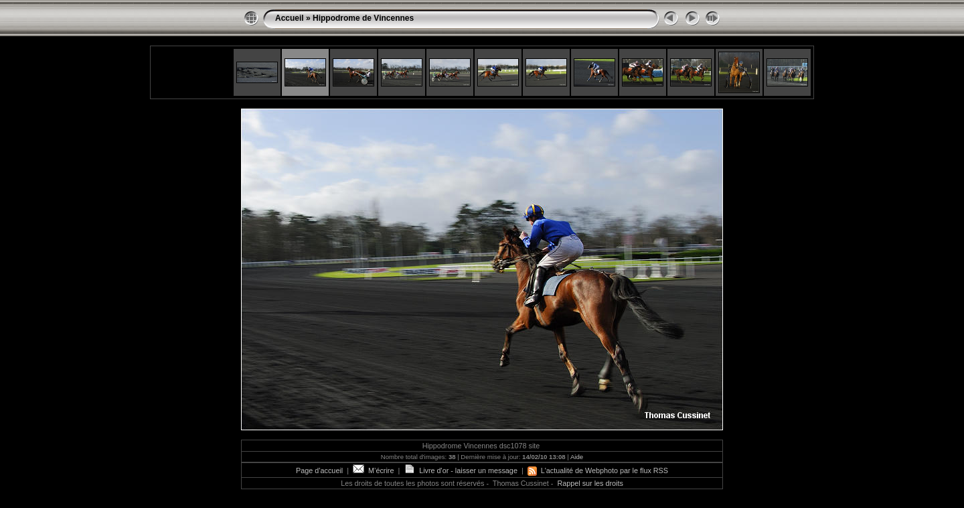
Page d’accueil (319, 470)
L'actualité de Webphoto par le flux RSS (598, 470)
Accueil (289, 18)
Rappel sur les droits (590, 483)
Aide (576, 456)
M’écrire (373, 470)
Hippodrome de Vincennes (363, 18)
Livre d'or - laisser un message (460, 470)
